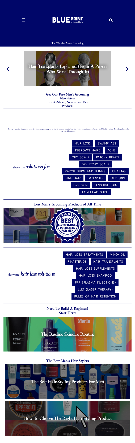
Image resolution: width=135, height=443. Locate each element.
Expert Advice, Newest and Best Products (67, 100)
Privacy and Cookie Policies (102, 128)
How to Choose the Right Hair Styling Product (67, 418)
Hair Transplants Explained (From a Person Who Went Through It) (67, 69)
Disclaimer (71, 131)
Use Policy (77, 128)
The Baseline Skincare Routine (67, 334)
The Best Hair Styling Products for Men (67, 381)
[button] (111, 20)
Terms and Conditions (64, 128)
